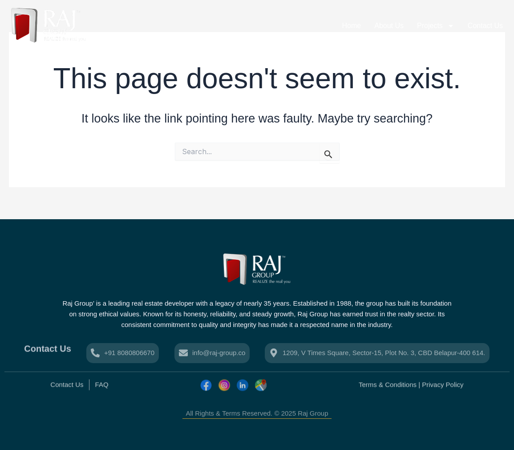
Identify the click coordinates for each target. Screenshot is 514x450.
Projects (435, 26)
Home (351, 25)
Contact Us (485, 25)
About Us (389, 25)
